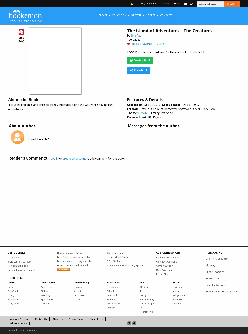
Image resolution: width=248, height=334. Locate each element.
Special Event (48, 299)
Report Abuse (163, 274)
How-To (111, 307)
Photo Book (14, 299)
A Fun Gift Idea (114, 261)
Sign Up (166, 3)
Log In (177, 3)
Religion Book (180, 295)
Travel (77, 299)
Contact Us (41, 319)
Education (119, 15)
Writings (111, 299)
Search (232, 4)
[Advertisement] (111, 196)
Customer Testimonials (168, 257)
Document (79, 295)
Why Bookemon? (149, 3)
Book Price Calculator (217, 258)
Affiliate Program (19, 319)
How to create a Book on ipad (72, 265)
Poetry (11, 295)
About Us (58, 319)
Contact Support (164, 265)
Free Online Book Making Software (75, 257)
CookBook (13, 291)
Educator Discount (215, 284)
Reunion (177, 303)
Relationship (146, 311)
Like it (162, 44)
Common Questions (166, 261)
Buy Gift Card (213, 278)
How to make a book (18, 265)
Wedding (45, 295)
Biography (79, 287)
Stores (150, 15)
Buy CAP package (215, 271)
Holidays (45, 303)
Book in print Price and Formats (222, 291)
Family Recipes (147, 303)
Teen (142, 291)
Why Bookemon (18, 323)
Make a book (14, 257)
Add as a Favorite (141, 44)
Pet (141, 307)
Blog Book (178, 287)
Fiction (142, 113)
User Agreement (164, 269)
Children (144, 287)
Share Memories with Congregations (126, 265)
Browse (136, 15)
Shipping (210, 265)
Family (143, 295)
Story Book (13, 303)
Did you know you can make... (23, 269)
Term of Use (96, 319)
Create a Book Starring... (119, 257)
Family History (147, 299)
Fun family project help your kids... (74, 261)
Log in (54, 158)
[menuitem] (103, 15)
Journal (176, 291)
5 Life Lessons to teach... (20, 261)
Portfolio (177, 299)
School (110, 291)
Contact (166, 15)
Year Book (112, 295)
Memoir (78, 291)
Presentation (113, 303)
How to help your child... (69, 252)
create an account (74, 158)
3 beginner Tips (115, 252)
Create (103, 15)
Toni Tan (136, 35)
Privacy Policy (76, 319)
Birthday (45, 291)
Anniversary (47, 287)
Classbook (112, 287)
